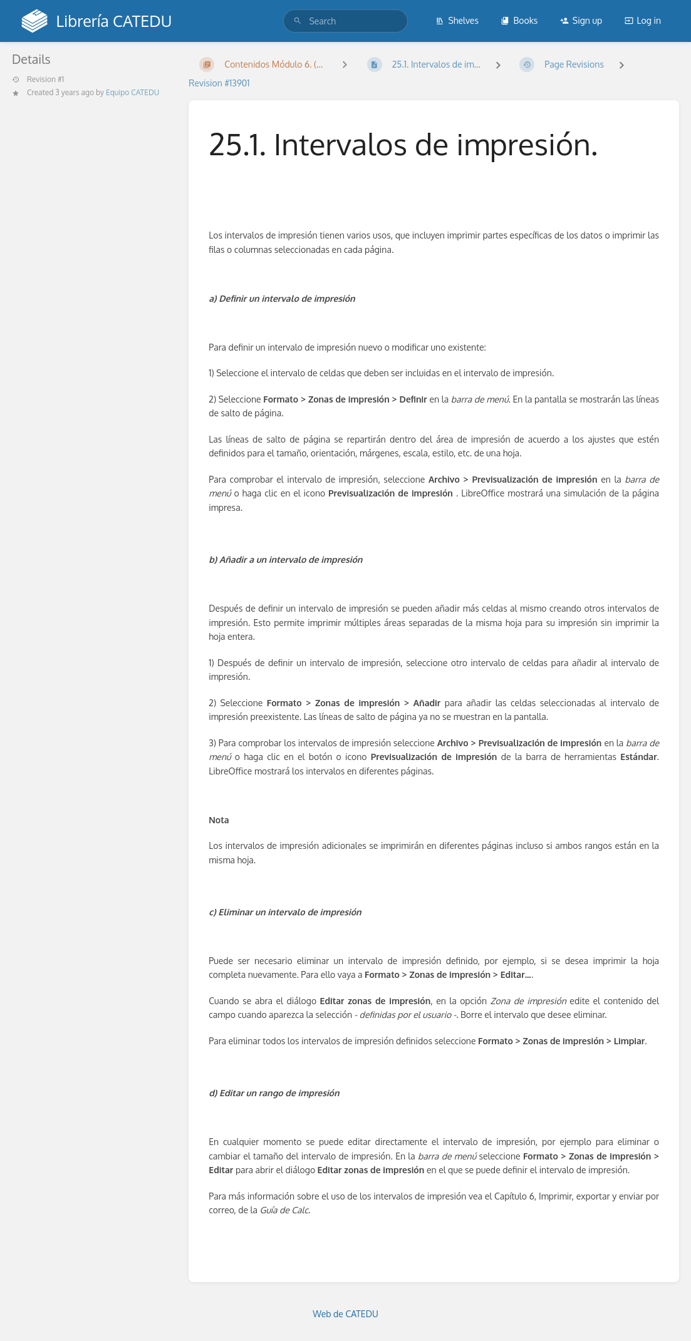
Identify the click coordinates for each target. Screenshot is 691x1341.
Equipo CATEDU (132, 92)
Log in (643, 20)
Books (519, 20)
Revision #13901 (219, 83)
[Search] (297, 21)
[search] (345, 21)
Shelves (457, 20)
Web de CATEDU (345, 1313)
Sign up (581, 20)
